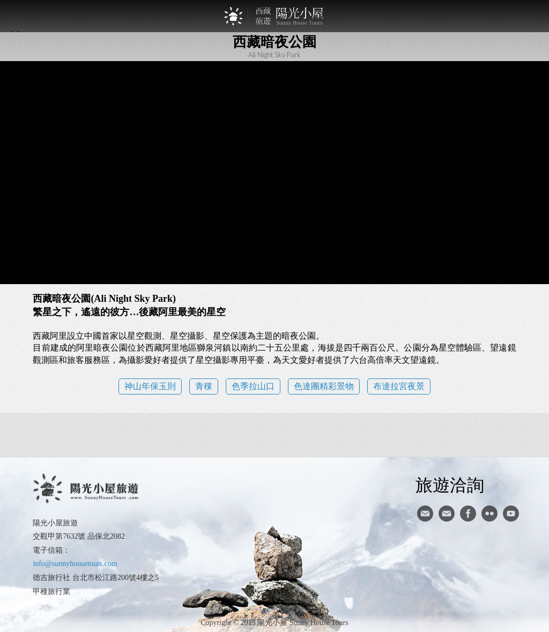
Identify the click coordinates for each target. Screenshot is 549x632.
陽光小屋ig (446, 513)
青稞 (203, 386)
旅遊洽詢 (450, 484)
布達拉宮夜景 (399, 386)
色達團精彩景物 (324, 386)
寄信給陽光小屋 (425, 513)
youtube (511, 513)
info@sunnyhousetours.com (75, 564)
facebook (468, 513)
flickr (489, 513)
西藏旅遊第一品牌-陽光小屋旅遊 (274, 16)
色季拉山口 (253, 386)
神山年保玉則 (150, 386)
